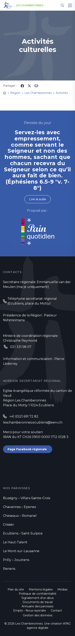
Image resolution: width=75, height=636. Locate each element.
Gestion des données (37, 615)
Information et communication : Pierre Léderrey (33, 361)
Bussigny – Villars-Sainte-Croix (26, 498)
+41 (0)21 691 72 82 (23, 416)
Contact (56, 610)
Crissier (8, 524)
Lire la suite (37, 199)
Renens (9, 569)
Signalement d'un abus (37, 598)
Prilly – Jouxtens (16, 560)
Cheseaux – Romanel (20, 516)
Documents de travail (38, 602)
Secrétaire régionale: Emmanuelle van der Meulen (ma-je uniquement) (37, 284)
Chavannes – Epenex (19, 507)
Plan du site (16, 589)
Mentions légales (41, 589)
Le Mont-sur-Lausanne (21, 551)
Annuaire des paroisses (37, 606)
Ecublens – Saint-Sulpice (23, 533)
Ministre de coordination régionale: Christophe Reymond (30, 338)
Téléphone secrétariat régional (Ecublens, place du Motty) (32, 301)
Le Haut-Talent (15, 542)
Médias (62, 589)
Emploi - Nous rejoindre (29, 610)
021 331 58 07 (20, 347)
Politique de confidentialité (37, 593)
